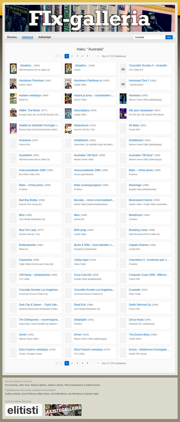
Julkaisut (27, 37)
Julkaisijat (44, 37)
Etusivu (12, 37)
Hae (169, 37)
